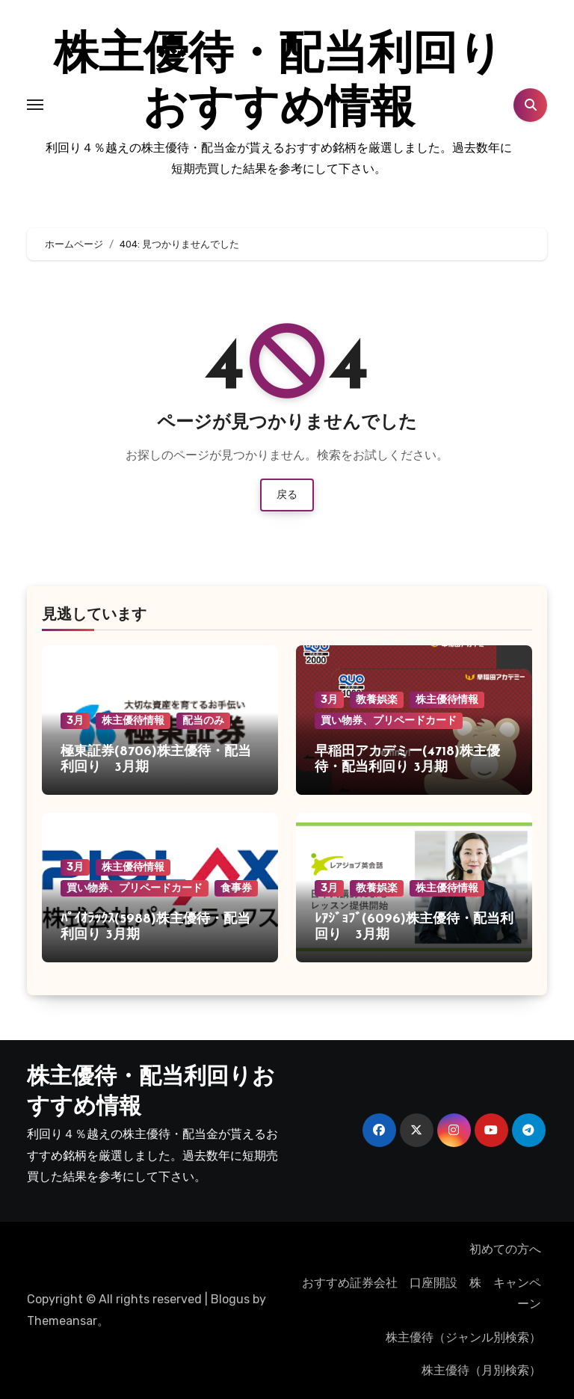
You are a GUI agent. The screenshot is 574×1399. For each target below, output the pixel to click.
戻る (287, 494)
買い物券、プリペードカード (389, 720)
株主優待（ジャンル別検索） (463, 1337)
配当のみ (203, 720)
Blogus (230, 1299)
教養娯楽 (377, 699)
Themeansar (62, 1321)
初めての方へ (505, 1249)
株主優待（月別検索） (481, 1370)
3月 (75, 720)
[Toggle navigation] (35, 104)
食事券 (236, 888)
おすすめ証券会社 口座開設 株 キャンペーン (424, 1293)
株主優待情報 (133, 720)
